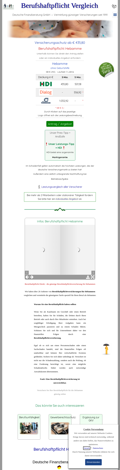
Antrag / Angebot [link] (60, 124)
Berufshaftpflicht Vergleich (59, 5)
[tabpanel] (60, 42)
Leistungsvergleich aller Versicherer (62, 186)
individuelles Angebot (67, 198)
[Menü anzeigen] (115, 14)
